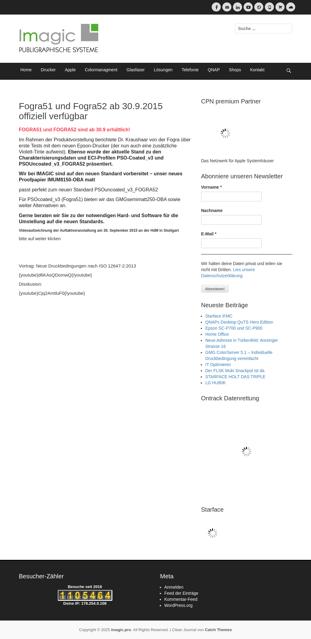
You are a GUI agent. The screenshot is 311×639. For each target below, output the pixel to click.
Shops (235, 69)
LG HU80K (215, 382)
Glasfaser (136, 69)
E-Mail (209, 233)
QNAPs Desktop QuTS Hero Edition (239, 322)
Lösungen (163, 69)
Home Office (217, 334)
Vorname (211, 187)
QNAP (214, 69)
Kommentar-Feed (180, 599)
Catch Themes (218, 629)
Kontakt (257, 69)
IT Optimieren (218, 364)
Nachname (212, 210)
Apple (70, 69)
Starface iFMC (218, 316)
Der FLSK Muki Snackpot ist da (235, 370)
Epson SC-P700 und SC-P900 (233, 328)
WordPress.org (178, 605)
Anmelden (173, 587)
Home (26, 69)
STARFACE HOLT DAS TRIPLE (235, 376)
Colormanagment (101, 69)
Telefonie (190, 69)
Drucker (48, 69)
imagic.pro (121, 629)
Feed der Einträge (181, 593)
